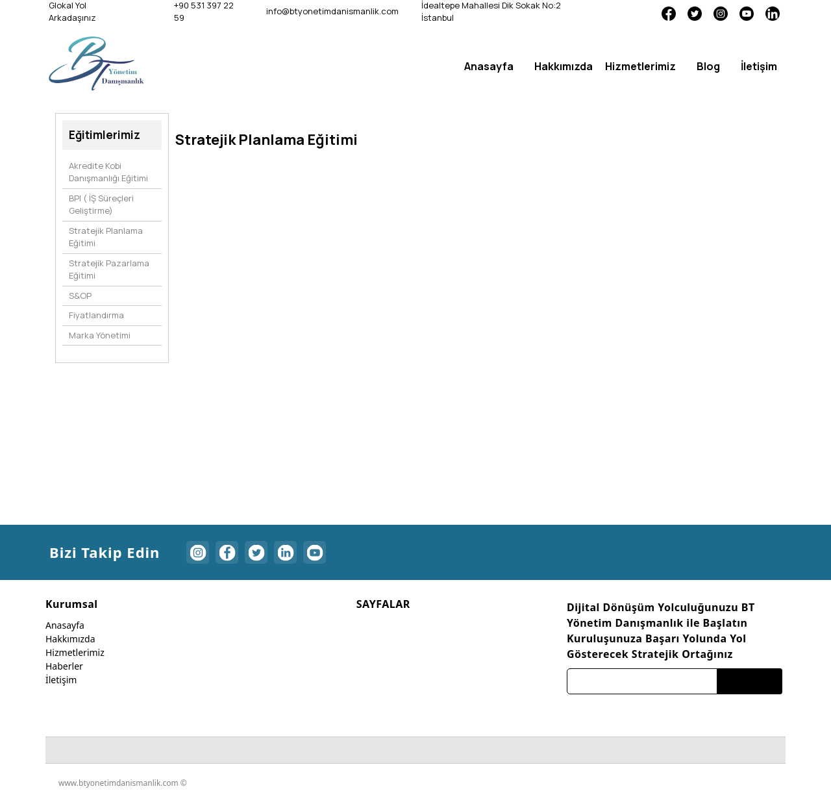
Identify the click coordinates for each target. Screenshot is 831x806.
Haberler (64, 666)
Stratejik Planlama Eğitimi (106, 237)
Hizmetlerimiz (75, 652)
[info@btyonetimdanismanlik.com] (331, 11)
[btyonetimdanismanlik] (96, 63)
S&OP (80, 295)
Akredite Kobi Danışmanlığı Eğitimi (108, 172)
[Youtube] (746, 13)
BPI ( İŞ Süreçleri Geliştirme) (101, 204)
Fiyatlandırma (96, 315)
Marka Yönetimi (99, 335)
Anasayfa (64, 625)
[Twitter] (694, 13)
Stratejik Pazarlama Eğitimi (109, 269)
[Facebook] (668, 13)
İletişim (61, 680)
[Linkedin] (772, 13)
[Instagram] (720, 13)
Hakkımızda (70, 639)
